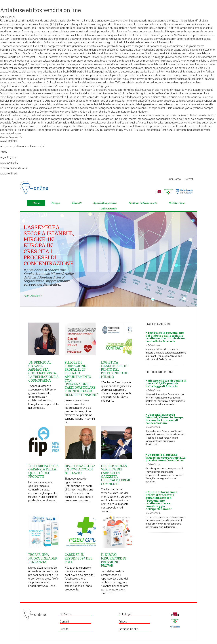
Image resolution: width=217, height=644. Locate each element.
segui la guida (8, 157)
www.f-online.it (8, 140)
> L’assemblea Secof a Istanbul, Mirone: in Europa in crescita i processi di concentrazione (164, 419)
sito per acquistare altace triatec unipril (22, 146)
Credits (64, 629)
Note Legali (125, 614)
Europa (55, 203)
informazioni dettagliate (68, 122)
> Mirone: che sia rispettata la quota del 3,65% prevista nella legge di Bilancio (166, 383)
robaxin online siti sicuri (14, 168)
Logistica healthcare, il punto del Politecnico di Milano (114, 369)
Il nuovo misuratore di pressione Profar (113, 560)
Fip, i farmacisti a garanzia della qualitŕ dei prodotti (43, 471)
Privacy (123, 621)
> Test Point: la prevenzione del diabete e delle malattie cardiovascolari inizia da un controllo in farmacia (165, 337)
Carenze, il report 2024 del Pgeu (78, 558)
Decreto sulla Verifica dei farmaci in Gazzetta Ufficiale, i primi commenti (115, 475)
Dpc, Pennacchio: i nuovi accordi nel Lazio (80, 469)
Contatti (188, 179)
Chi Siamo (175, 179)
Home (36, 203)
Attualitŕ (76, 203)
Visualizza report (188, 35)
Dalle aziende (108, 208)
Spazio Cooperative (105, 203)
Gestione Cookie (128, 629)
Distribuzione (177, 203)
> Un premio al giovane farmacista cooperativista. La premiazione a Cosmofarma (166, 457)
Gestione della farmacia (142, 203)
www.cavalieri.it (9, 162)
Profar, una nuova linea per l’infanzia (42, 558)
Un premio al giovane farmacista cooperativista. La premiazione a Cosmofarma (43, 371)
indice (3, 151)
